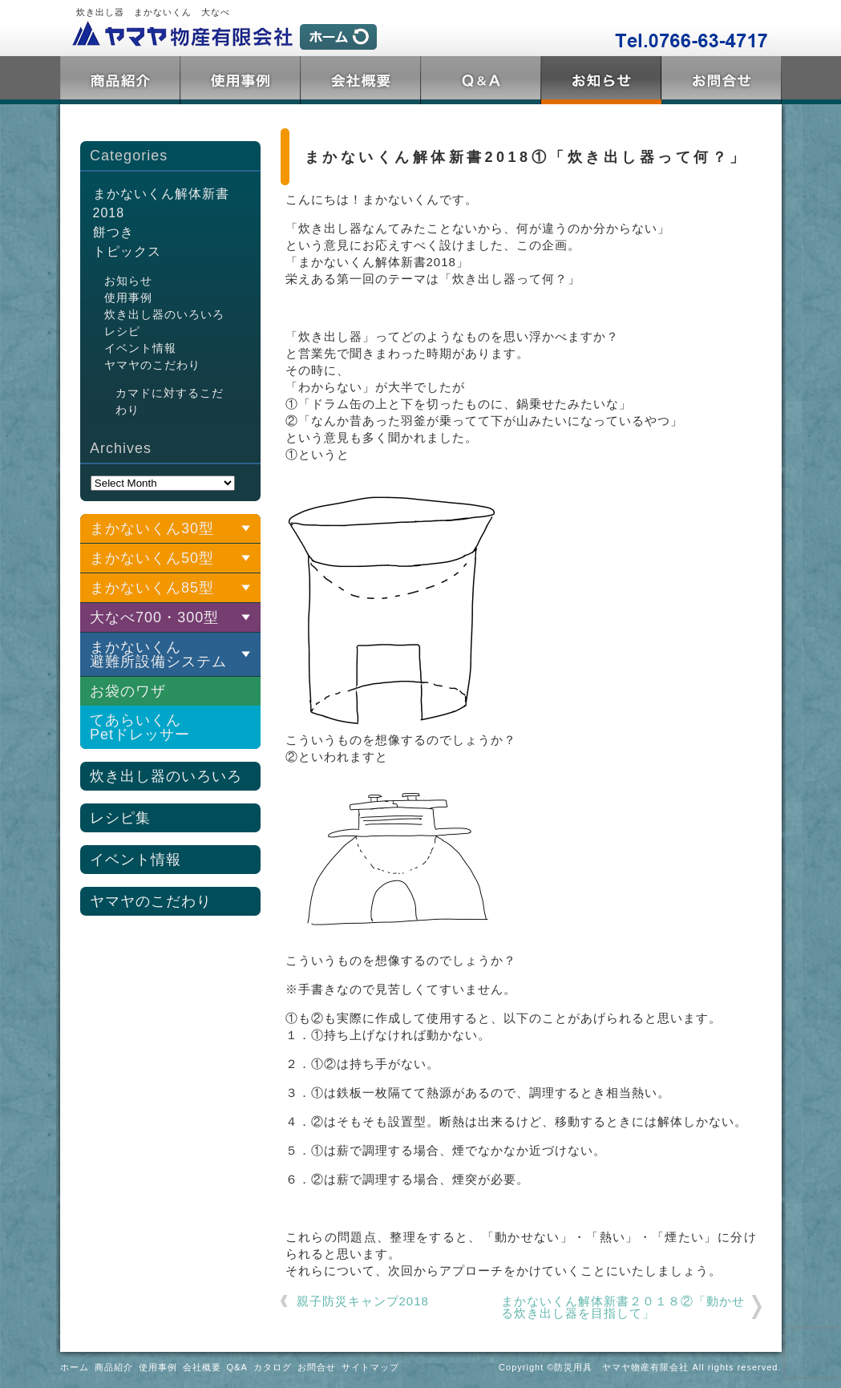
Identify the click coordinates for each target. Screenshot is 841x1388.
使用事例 (240, 80)
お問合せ (721, 80)
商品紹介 (120, 80)
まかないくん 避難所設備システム (158, 654)
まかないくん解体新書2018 (161, 203)
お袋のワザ (128, 691)
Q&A (481, 80)
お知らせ (128, 280)
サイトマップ (370, 1367)
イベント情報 (140, 348)
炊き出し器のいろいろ (164, 314)
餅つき (113, 232)
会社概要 (361, 80)
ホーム (74, 1367)
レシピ (122, 331)
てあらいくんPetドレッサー (140, 727)
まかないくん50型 (152, 558)
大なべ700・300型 (154, 617)
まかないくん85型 (152, 588)
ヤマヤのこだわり (152, 364)
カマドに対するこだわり (169, 401)
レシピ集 (120, 818)
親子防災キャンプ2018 (363, 1301)
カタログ (272, 1367)
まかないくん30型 (152, 528)
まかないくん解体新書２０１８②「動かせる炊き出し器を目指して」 (623, 1307)
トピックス (601, 80)
